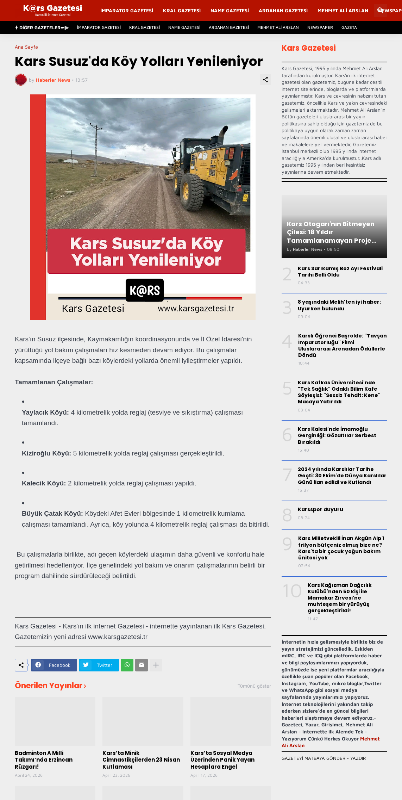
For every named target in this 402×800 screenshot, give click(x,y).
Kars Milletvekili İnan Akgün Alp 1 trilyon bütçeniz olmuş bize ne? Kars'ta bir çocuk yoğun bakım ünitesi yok (341, 548)
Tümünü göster (254, 685)
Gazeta (349, 27)
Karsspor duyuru (320, 509)
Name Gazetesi (230, 10)
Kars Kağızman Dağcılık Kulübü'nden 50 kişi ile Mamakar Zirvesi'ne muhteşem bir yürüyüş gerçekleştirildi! (340, 598)
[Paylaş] (265, 79)
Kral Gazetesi (182, 10)
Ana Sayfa (26, 46)
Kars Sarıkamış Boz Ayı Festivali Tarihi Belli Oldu (340, 271)
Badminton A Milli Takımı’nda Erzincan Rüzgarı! (44, 760)
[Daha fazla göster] (156, 665)
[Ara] (380, 10)
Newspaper (320, 27)
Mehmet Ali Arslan (343, 10)
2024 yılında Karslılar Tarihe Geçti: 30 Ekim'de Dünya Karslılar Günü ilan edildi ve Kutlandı (342, 475)
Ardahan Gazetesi (283, 10)
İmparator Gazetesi (126, 10)
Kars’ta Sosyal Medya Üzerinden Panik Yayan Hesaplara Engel (222, 760)
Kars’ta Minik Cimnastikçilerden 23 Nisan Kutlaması (141, 760)
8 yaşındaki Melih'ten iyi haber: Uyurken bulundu (339, 305)
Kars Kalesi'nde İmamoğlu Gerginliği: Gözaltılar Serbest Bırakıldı (337, 435)
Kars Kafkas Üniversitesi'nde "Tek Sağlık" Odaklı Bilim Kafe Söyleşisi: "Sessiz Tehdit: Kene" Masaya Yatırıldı (339, 392)
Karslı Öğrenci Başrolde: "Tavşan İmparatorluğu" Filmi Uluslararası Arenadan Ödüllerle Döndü (342, 345)
